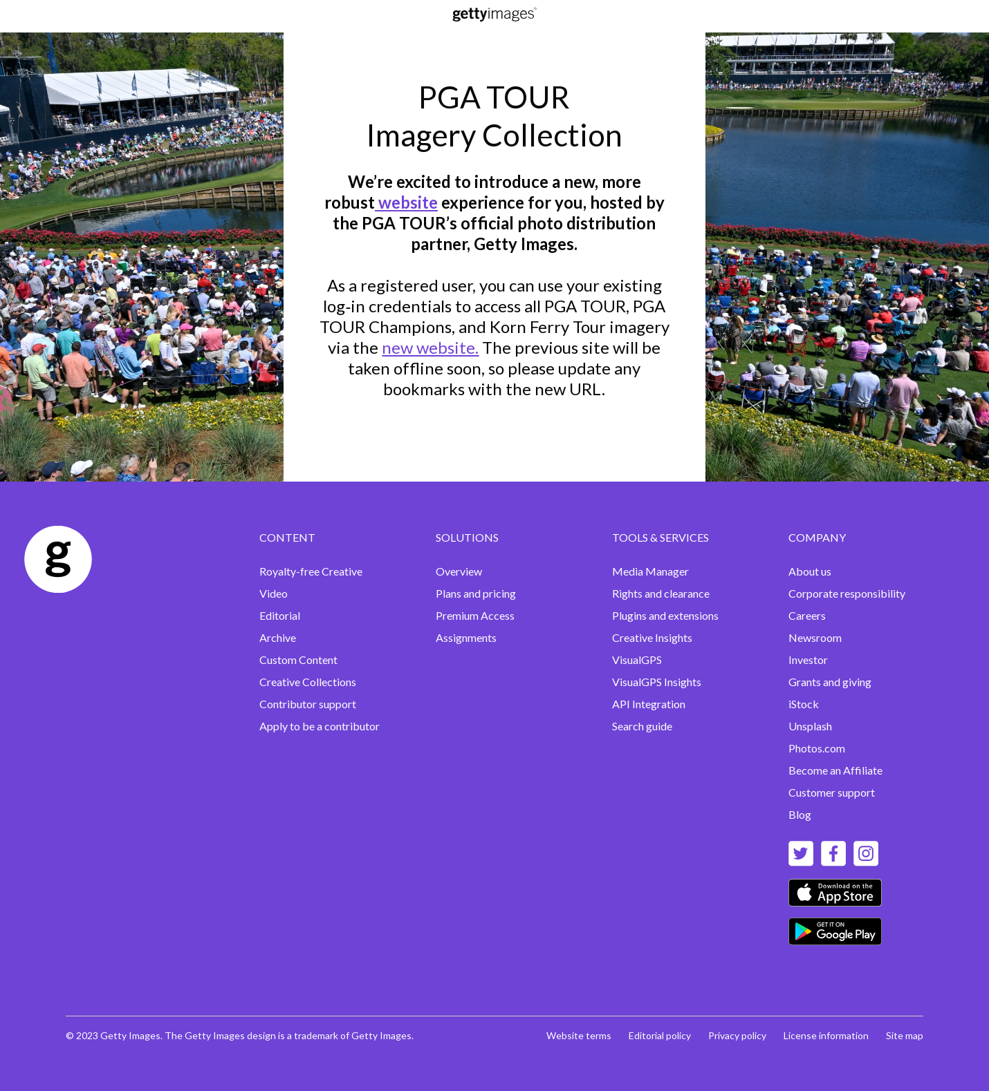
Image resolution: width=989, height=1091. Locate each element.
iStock (803, 703)
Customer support (831, 792)
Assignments (466, 637)
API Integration (648, 703)
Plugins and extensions (665, 615)
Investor (808, 659)
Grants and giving (829, 681)
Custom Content (298, 659)
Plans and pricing (476, 593)
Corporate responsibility (846, 593)
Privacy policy (737, 1035)
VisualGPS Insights (656, 681)
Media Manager (650, 571)
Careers (807, 615)
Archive (277, 637)
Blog (799, 814)
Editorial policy (660, 1035)
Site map (904, 1035)
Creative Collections (307, 681)
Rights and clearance (661, 593)
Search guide (642, 725)
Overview (459, 571)
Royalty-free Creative (310, 571)
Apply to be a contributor (319, 725)
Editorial (279, 615)
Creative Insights (652, 637)
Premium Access (475, 615)
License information (826, 1035)
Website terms (578, 1035)
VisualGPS (637, 659)
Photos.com (816, 748)
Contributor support (307, 703)
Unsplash (810, 725)
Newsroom (815, 637)
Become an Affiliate (835, 770)
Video (273, 593)
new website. (430, 347)
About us (809, 571)
